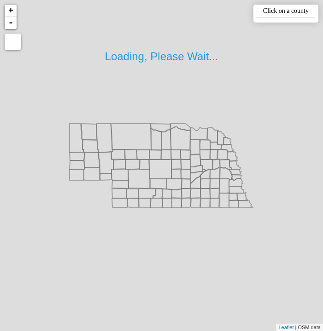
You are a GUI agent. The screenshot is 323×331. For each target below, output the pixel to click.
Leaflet (286, 327)
